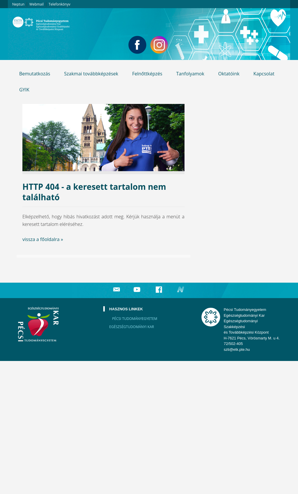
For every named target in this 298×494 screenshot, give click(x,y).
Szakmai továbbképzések (91, 73)
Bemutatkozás (34, 73)
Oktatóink (229, 73)
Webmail (36, 4)
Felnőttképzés (147, 73)
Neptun (18, 4)
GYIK (24, 89)
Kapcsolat (263, 73)
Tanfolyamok (190, 73)
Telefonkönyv (59, 4)
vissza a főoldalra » (42, 239)
